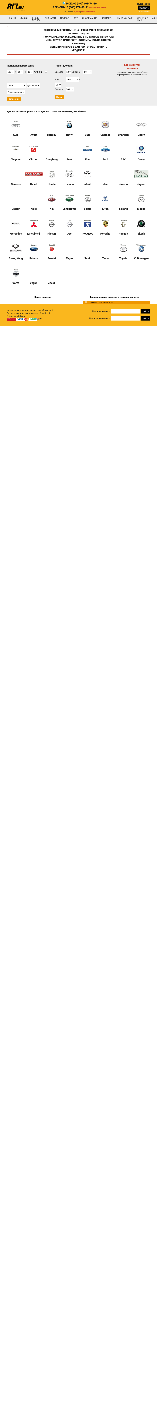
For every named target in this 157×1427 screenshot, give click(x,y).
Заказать (144, 8)
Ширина (76, 72)
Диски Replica (36, 19)
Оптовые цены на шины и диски (22, 313)
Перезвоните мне (97, 8)
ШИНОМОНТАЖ (132, 67)
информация (89, 18)
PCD (57, 79)
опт (76, 18)
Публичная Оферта (16, 316)
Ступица (59, 89)
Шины (12, 18)
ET (80, 79)
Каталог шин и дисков (17, 310)
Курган (77, 12)
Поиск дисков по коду (100, 318)
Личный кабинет (88, 12)
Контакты (107, 18)
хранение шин (142, 19)
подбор (64, 18)
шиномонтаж (125, 18)
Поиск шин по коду (101, 311)
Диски (24, 18)
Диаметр (59, 72)
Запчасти (50, 18)
